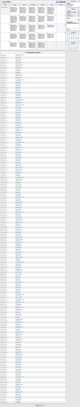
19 (55, 24)
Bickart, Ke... (42, 12)
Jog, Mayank (23, 12)
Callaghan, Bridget (19, 74)
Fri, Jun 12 (3, 212)
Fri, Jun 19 (3, 294)
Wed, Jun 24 (3, 331)
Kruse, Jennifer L (18, 92)
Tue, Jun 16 (3, 244)
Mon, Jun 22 (3, 304)
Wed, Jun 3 (3, 87)
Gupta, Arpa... (14, 9)
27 (64, 33)
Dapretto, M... (51, 13)
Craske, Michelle (18, 67)
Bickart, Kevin (18, 119)
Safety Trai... (23, 25)
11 (46, 15)
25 (46, 33)
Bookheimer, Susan (19, 62)
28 (9, 41)
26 (55, 33)
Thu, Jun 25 (3, 349)
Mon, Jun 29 (3, 376)
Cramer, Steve (18, 57)
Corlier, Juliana (18, 314)
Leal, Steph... (14, 17)
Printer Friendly (70, 5)
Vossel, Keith (18, 381)
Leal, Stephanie (18, 144)
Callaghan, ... (5, 7)
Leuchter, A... (14, 28)
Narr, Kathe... (14, 7)
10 (37, 15)
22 (18, 33)
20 (64, 24)
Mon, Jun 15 (3, 227)
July (72, 42)
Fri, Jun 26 (3, 364)
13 (64, 15)
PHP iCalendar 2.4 (42, 405)
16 (27, 24)
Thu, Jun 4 (3, 104)
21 (9, 33)
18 (46, 24)
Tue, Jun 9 (3, 162)
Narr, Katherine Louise (19, 54)
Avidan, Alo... (32, 30)
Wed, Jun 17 (3, 262)
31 (9, 6)
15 (18, 24)
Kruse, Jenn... (33, 9)
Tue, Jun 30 (3, 389)
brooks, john (17, 69)
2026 (74, 32)
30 (27, 41)
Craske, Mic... (14, 11)
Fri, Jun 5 (3, 122)
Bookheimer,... (51, 9)
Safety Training (18, 114)
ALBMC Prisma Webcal (73, 23)
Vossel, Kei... (14, 44)
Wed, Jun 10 (3, 177)
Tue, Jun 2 (3, 69)
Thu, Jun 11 (3, 194)
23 (27, 33)
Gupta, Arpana (18, 59)
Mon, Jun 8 (3, 142)
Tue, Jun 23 (3, 316)
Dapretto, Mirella (18, 139)
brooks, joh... (23, 7)
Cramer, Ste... (14, 8)
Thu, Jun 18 (3, 282)
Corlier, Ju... (14, 38)
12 (55, 15)
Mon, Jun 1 (3, 54)
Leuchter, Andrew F (19, 219)
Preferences (69, 6)
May (72, 32)
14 (9, 24)
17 (37, 24)
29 (18, 41)
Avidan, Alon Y (18, 277)
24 (37, 33)
